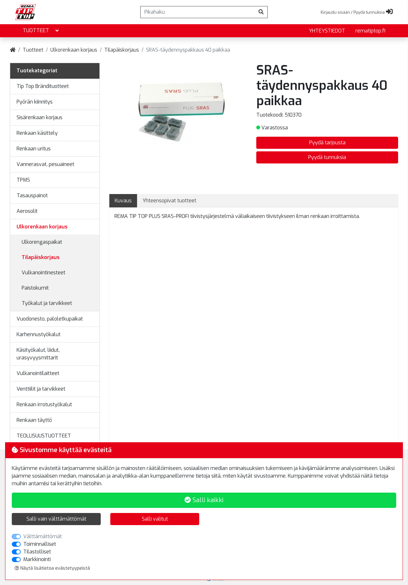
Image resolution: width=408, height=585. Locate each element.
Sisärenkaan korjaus (39, 117)
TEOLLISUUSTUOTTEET (44, 435)
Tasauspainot (32, 195)
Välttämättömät (42, 536)
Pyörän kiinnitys (35, 101)
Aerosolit (27, 211)
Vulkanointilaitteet (38, 373)
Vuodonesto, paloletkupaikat (50, 318)
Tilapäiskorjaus (121, 50)
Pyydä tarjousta (327, 142)
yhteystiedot (327, 30)
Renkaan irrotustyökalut (44, 404)
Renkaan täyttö (34, 420)
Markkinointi (37, 559)
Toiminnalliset (39, 544)
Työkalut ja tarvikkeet (47, 303)
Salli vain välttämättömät (56, 519)
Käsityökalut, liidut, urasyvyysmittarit (38, 354)
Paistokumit (35, 288)
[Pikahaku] (197, 12)
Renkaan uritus (34, 148)
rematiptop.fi (370, 30)
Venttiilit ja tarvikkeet (41, 389)
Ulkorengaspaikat (42, 242)
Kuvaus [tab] (123, 200)
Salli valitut (155, 519)
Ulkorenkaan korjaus (73, 50)
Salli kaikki (204, 500)
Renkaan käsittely (37, 133)
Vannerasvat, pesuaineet (45, 164)
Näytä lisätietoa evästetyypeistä (52, 568)
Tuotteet (41, 31)
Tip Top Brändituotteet (43, 86)
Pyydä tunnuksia (327, 157)
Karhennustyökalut (39, 334)
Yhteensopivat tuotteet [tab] (169, 200)
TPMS (23, 180)
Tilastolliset (37, 551)
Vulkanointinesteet (43, 272)
